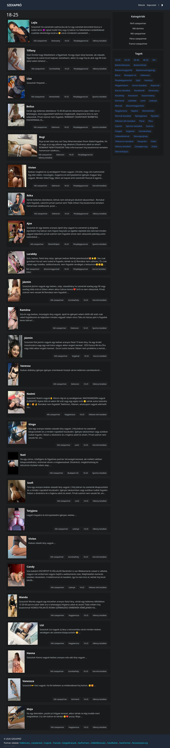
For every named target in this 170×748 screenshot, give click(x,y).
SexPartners (83, 743)
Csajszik (47, 743)
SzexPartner (125, 743)
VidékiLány (25, 743)
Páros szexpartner (138, 38)
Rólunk (141, 5)
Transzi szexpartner (138, 43)
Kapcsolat (151, 5)
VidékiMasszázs (98, 743)
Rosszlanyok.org (140, 743)
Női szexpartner (138, 33)
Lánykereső (36, 743)
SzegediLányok (69, 743)
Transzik (57, 743)
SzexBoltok (112, 743)
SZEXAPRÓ (16, 738)
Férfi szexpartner (138, 23)
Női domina (138, 28)
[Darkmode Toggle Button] (161, 5)
